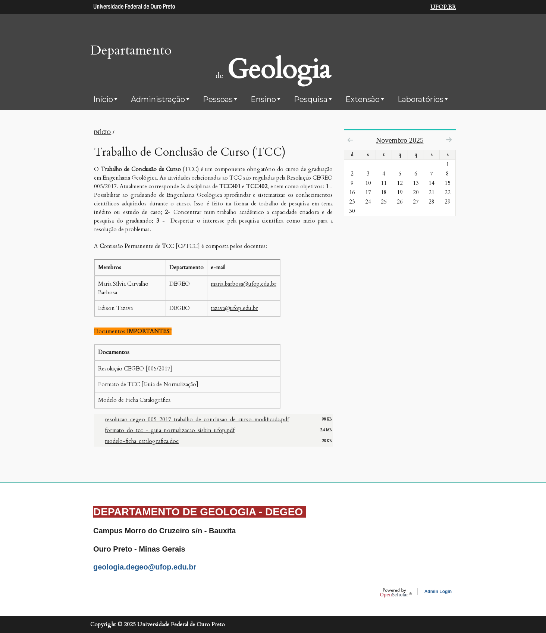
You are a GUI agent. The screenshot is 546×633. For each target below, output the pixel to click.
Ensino (263, 99)
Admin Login (438, 591)
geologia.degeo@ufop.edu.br (144, 567)
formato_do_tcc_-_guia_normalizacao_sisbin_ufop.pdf (170, 430)
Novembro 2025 (399, 140)
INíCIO (102, 133)
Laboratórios (420, 99)
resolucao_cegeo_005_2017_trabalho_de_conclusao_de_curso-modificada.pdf (197, 419)
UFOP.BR (443, 7)
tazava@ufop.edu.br (234, 308)
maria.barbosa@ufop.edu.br (243, 284)
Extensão (362, 99)
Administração (158, 99)
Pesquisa (310, 99)
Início (103, 99)
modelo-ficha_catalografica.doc (142, 441)
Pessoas (218, 99)
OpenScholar (396, 593)
